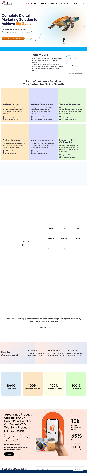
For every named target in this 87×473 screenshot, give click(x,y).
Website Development (42, 104)
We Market (74, 3)
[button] (34, 3)
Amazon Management (42, 140)
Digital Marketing (11, 140)
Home (27, 3)
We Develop (53, 3)
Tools (82, 3)
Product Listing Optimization (66, 141)
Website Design (11, 104)
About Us (34, 3)
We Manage (64, 3)
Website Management (70, 104)
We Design (43, 3)
